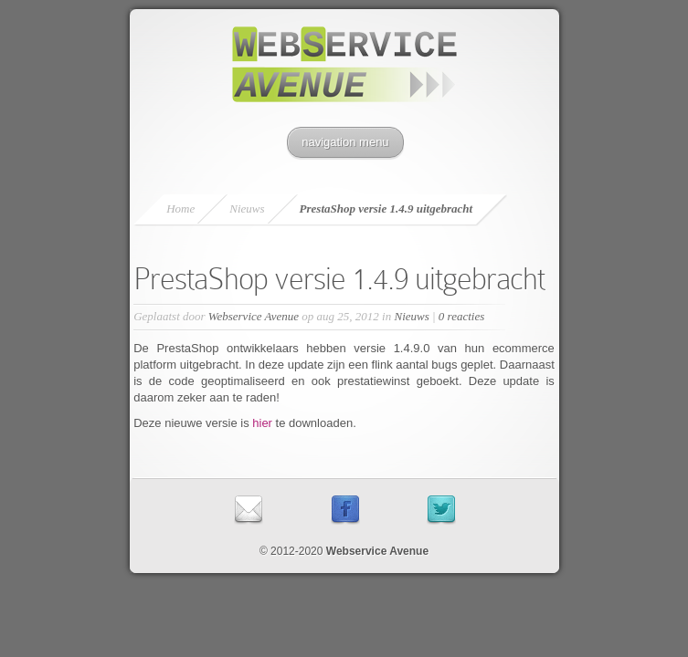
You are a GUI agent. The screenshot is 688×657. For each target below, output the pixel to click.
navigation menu (345, 142)
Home (180, 208)
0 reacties (461, 316)
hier (263, 423)
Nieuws (246, 208)
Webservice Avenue (253, 316)
